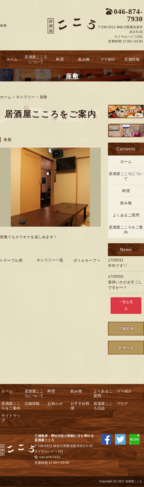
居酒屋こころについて (35, 59)
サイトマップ (11, 417)
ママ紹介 (108, 59)
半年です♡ (117, 266)
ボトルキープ (84, 260)
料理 (60, 59)
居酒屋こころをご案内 (126, 229)
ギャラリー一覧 (50, 260)
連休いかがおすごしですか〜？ (125, 285)
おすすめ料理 (80, 405)
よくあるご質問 (126, 215)
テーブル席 (13, 260)
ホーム (12, 59)
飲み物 (84, 59)
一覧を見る (126, 305)
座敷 (43, 97)
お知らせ (55, 403)
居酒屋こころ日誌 (103, 405)
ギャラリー (25, 97)
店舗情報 (132, 59)
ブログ (122, 403)
